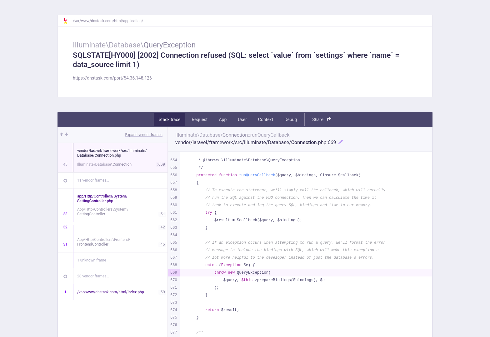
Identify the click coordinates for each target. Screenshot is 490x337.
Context (265, 119)
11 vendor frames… (93, 180)
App (223, 119)
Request (200, 119)
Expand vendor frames (143, 135)
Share (321, 119)
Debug (290, 119)
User (242, 119)
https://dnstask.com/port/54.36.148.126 (112, 78)
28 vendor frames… (93, 276)
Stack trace (170, 119)
